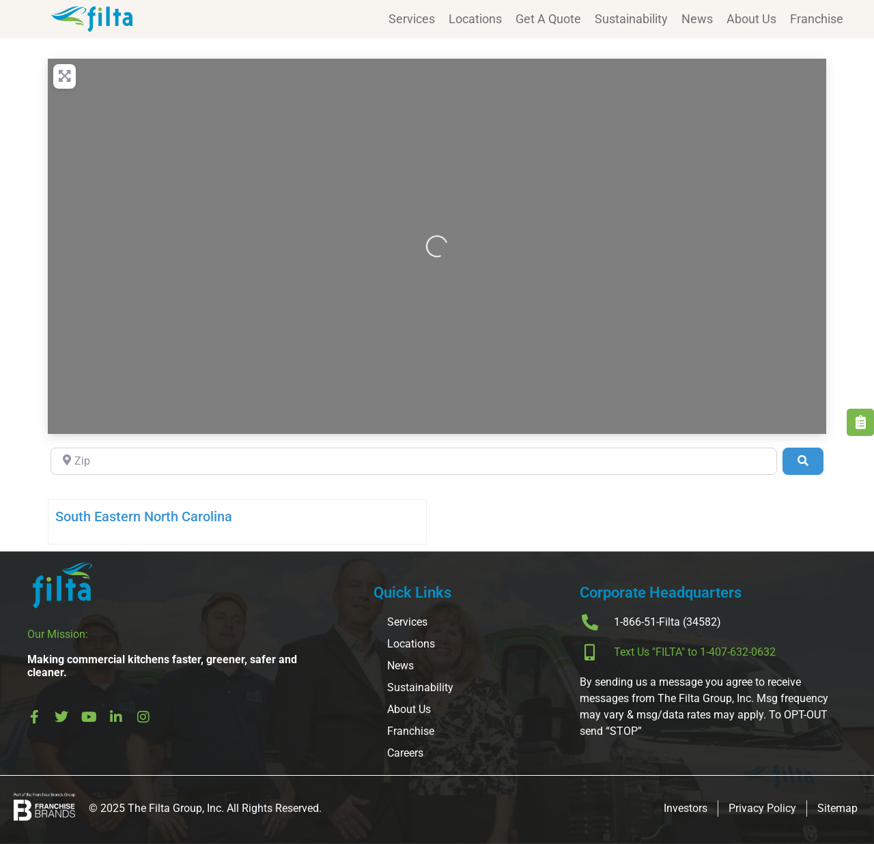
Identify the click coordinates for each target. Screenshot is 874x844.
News (697, 19)
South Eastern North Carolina (143, 516)
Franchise (816, 19)
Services (412, 19)
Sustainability (631, 19)
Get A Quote (548, 19)
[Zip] (414, 461)
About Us (751, 19)
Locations (475, 19)
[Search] (803, 461)
